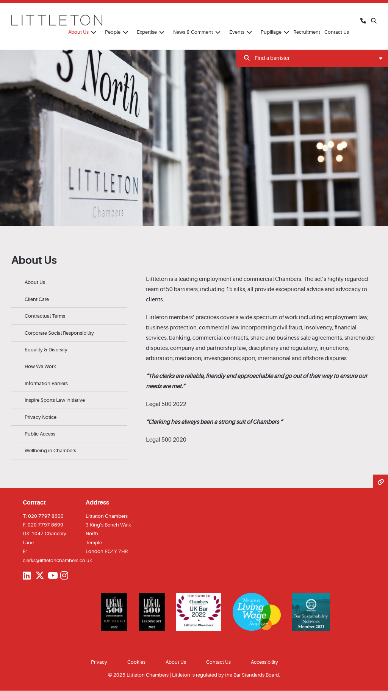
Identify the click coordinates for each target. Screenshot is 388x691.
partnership (221, 348)
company (182, 348)
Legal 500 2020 (166, 440)
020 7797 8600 (46, 516)
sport (248, 358)
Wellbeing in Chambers (50, 450)
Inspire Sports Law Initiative (55, 400)
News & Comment (193, 32)
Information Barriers (46, 383)
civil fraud (289, 327)
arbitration (159, 358)
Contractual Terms (45, 316)
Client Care (37, 299)
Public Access (40, 434)
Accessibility (264, 662)
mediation (188, 358)
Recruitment (306, 32)
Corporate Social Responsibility (59, 333)
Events (236, 32)
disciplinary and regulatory (283, 348)
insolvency (318, 327)
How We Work (40, 366)
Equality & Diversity (46, 350)
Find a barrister (313, 58)
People (112, 32)
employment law (346, 317)
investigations (221, 358)
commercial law (219, 327)
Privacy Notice (40, 417)
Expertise (147, 32)
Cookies (136, 662)
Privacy (99, 662)
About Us (78, 32)
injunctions (334, 348)
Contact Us (336, 32)
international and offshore (291, 358)
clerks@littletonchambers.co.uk (57, 560)
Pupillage (271, 32)
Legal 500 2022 (166, 404)
